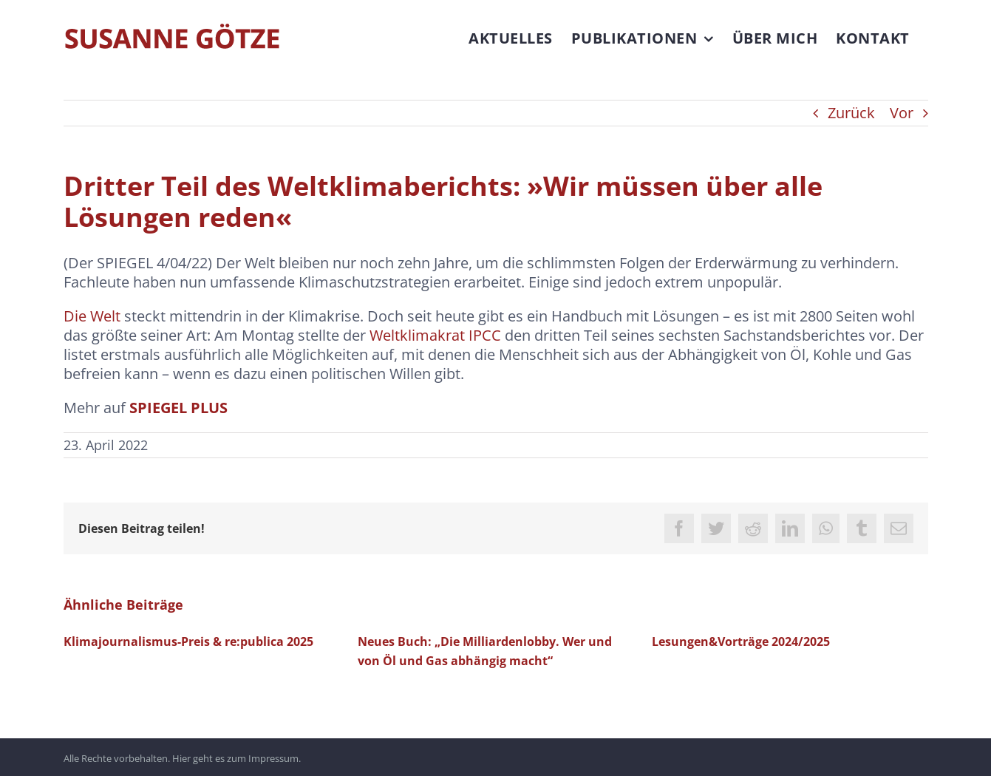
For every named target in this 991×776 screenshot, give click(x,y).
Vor (901, 113)
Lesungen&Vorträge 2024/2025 (741, 641)
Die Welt (92, 316)
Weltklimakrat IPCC (435, 335)
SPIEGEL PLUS (178, 408)
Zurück (851, 113)
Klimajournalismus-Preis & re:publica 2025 (188, 641)
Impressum (273, 757)
